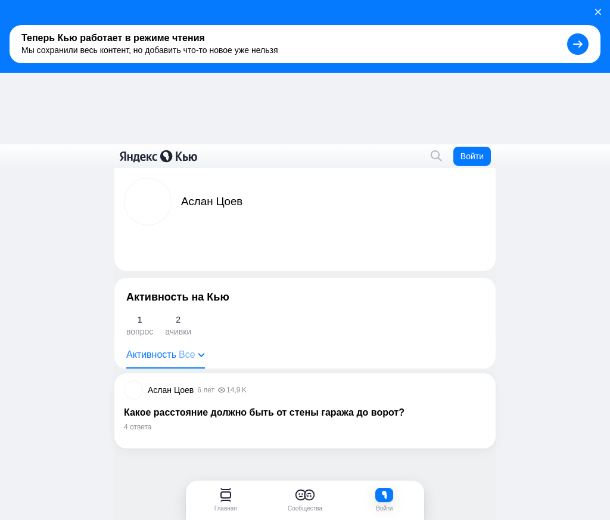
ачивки (178, 325)
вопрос (139, 325)
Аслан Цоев (171, 390)
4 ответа (137, 427)
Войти (472, 156)
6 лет (205, 390)
